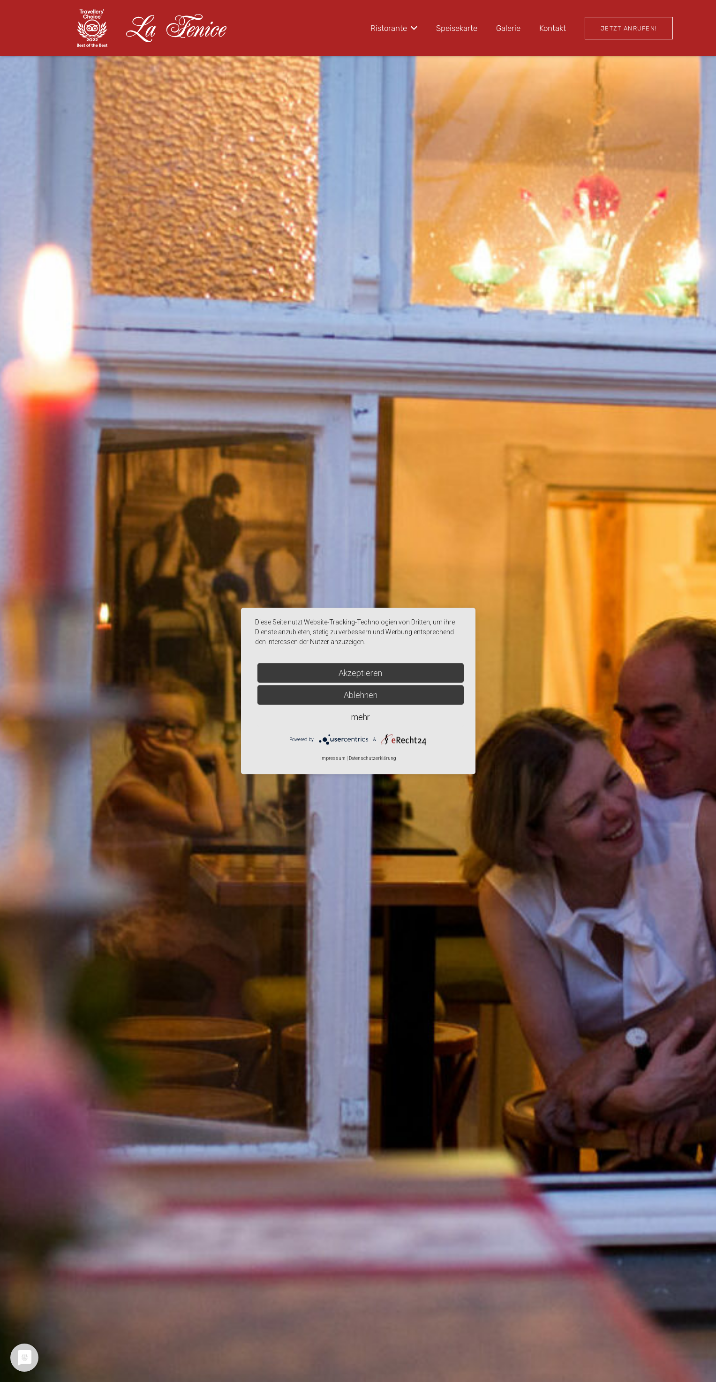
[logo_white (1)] (176, 28)
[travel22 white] (92, 28)
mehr (360, 717)
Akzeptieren (360, 673)
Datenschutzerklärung (372, 758)
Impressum (333, 758)
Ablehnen (360, 695)
